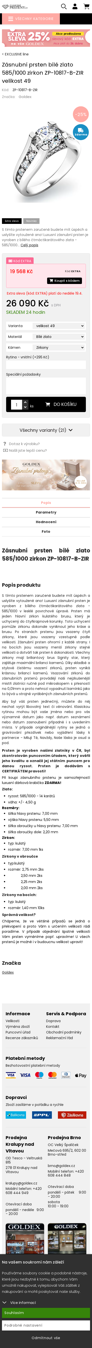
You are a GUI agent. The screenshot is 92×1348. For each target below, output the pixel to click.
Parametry (46, 512)
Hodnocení (46, 521)
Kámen (14, 347)
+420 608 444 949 (24, 1190)
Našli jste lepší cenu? (25, 450)
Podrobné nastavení (23, 1325)
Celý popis (29, 245)
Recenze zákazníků (22, 1037)
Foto (46, 531)
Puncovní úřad (18, 1032)
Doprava (53, 1020)
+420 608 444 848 (66, 1173)
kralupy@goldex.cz (21, 1183)
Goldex (25, 96)
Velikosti (12, 1020)
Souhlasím (14, 1312)
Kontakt (52, 1026)
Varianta (15, 325)
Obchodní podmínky (63, 1032)
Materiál (15, 336)
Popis (46, 502)
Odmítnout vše (46, 1337)
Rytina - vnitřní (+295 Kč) (27, 357)
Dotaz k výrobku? (21, 443)
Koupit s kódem (64, 280)
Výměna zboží (18, 1026)
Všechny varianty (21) (46, 430)
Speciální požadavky (23, 374)
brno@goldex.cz (61, 1165)
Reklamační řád (59, 1037)
